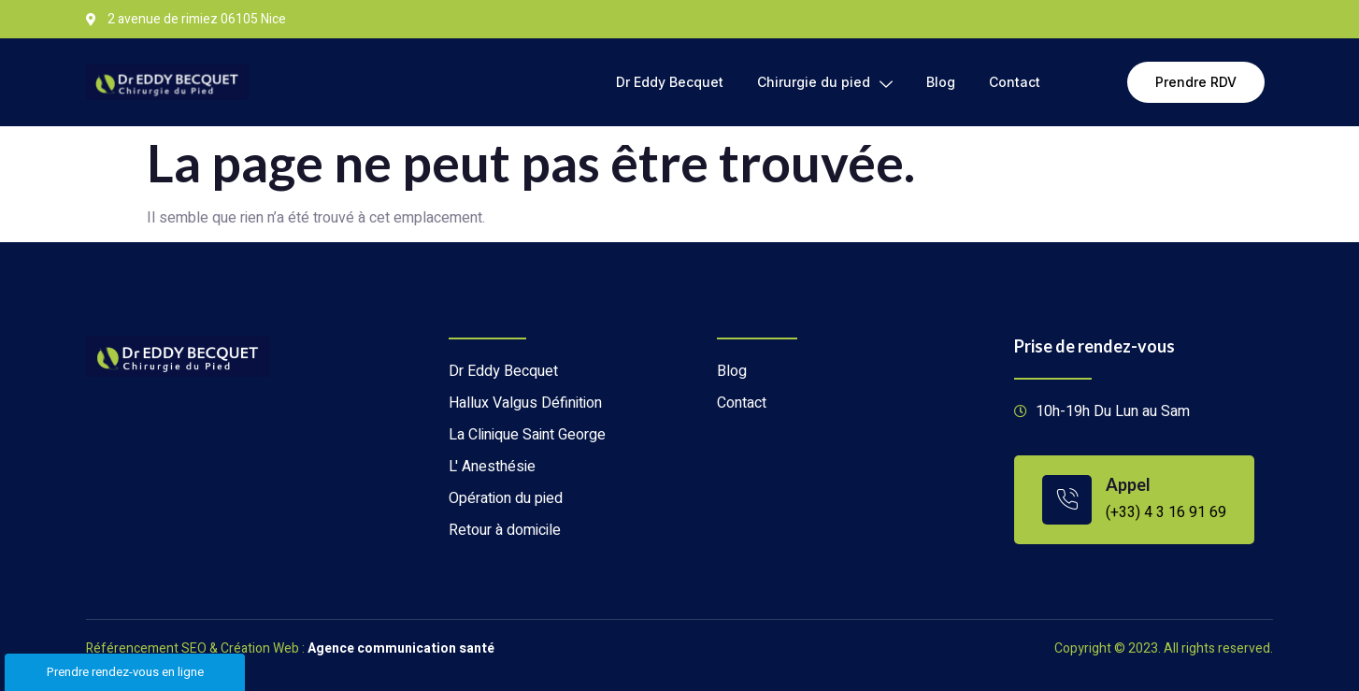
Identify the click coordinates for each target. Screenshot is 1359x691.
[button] (1196, 82)
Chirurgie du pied (825, 82)
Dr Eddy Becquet (669, 82)
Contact (1014, 82)
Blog (940, 82)
